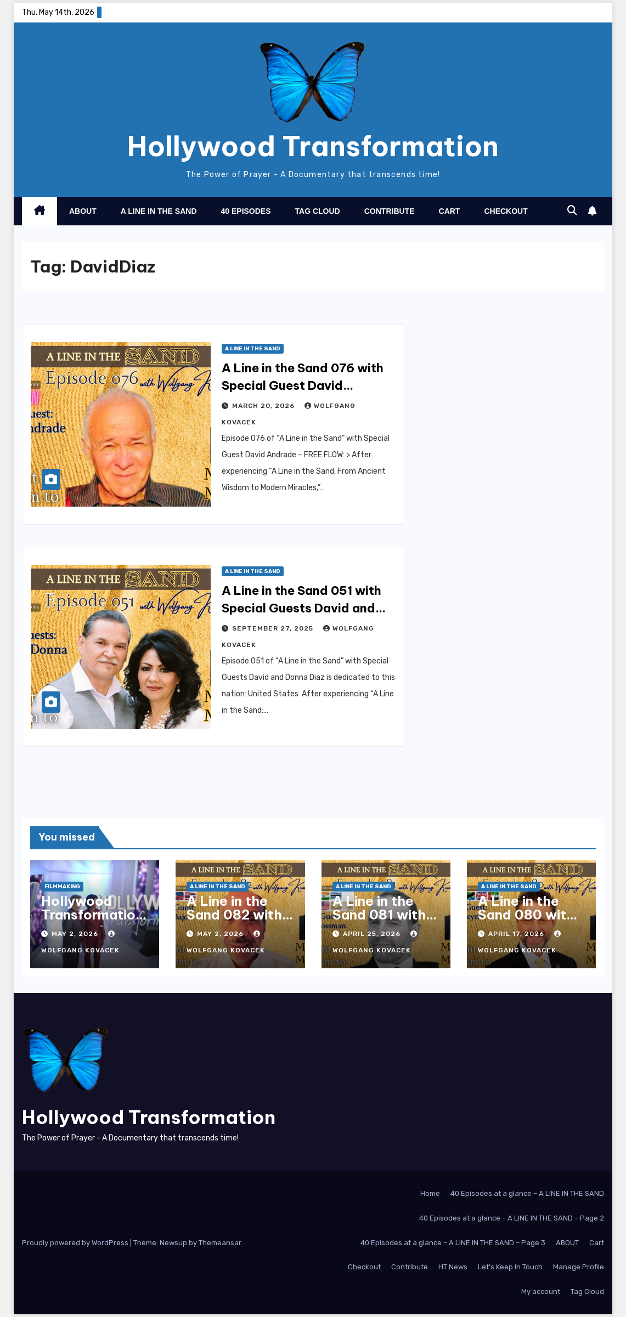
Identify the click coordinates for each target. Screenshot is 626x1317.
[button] (572, 211)
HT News (452, 1267)
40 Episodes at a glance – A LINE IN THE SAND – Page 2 (511, 1218)
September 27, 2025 (273, 628)
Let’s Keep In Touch (510, 1267)
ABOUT (567, 1243)
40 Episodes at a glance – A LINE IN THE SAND (527, 1193)
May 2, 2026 (76, 934)
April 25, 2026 (373, 934)
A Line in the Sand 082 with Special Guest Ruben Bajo (234, 921)
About (83, 211)
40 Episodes (246, 211)
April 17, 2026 (517, 934)
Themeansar (220, 1243)
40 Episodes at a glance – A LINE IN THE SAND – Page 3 (452, 1243)
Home (430, 1193)
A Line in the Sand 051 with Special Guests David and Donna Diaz (301, 608)
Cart (449, 211)
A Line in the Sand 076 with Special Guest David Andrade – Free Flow (303, 385)
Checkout (505, 211)
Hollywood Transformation (313, 146)
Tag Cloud (317, 211)
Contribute (389, 211)
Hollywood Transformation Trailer (92, 914)
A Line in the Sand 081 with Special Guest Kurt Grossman (381, 921)
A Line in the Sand (159, 211)
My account (540, 1291)
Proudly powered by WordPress (76, 1243)
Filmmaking (62, 886)
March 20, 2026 (264, 406)
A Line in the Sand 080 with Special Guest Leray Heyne (526, 921)
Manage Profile (578, 1267)
